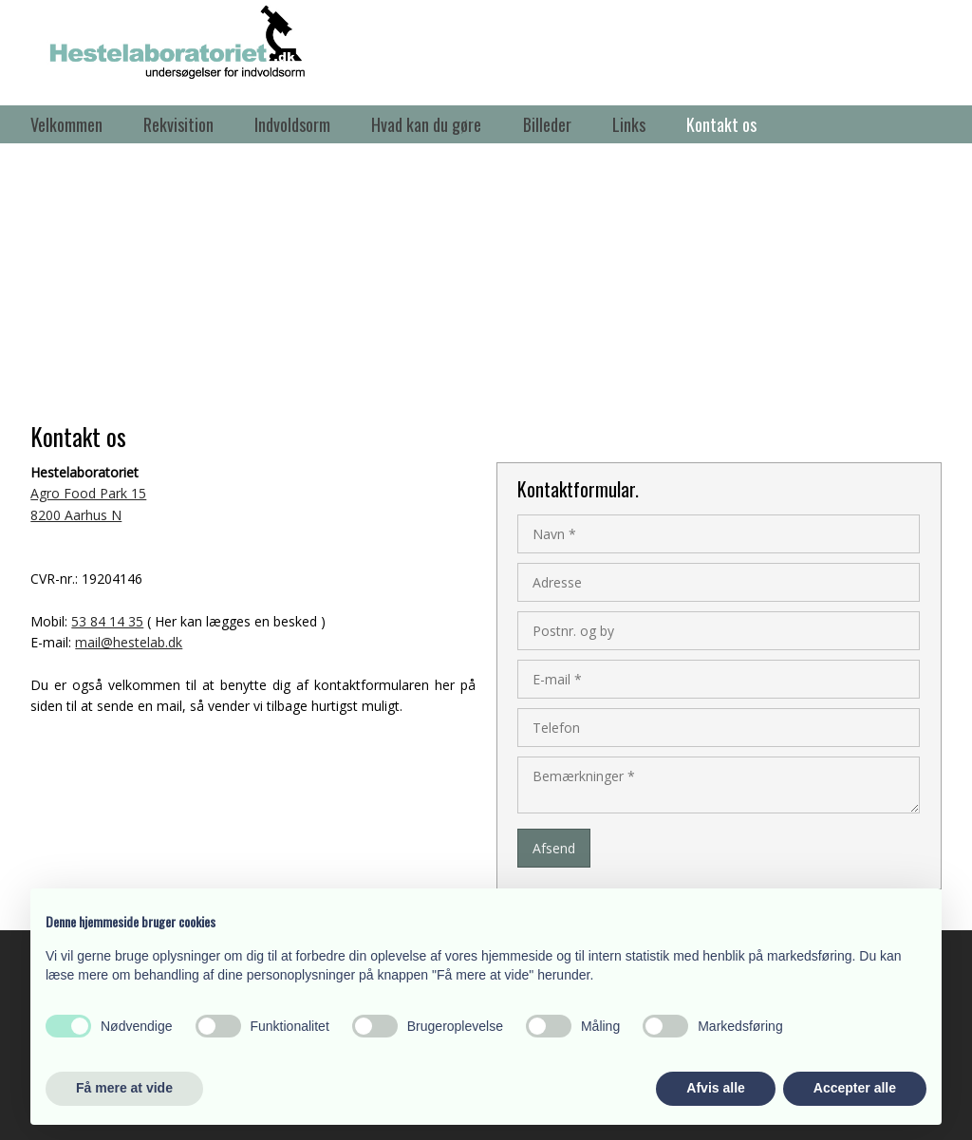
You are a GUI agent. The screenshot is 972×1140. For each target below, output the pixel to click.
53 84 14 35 (107, 621)
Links (628, 124)
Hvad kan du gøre (426, 124)
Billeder (547, 124)
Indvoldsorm (292, 124)
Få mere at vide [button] (124, 1087)
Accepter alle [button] (854, 1087)
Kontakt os (721, 124)
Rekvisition (178, 124)
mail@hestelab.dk (128, 642)
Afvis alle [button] (715, 1087)
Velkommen (66, 124)
